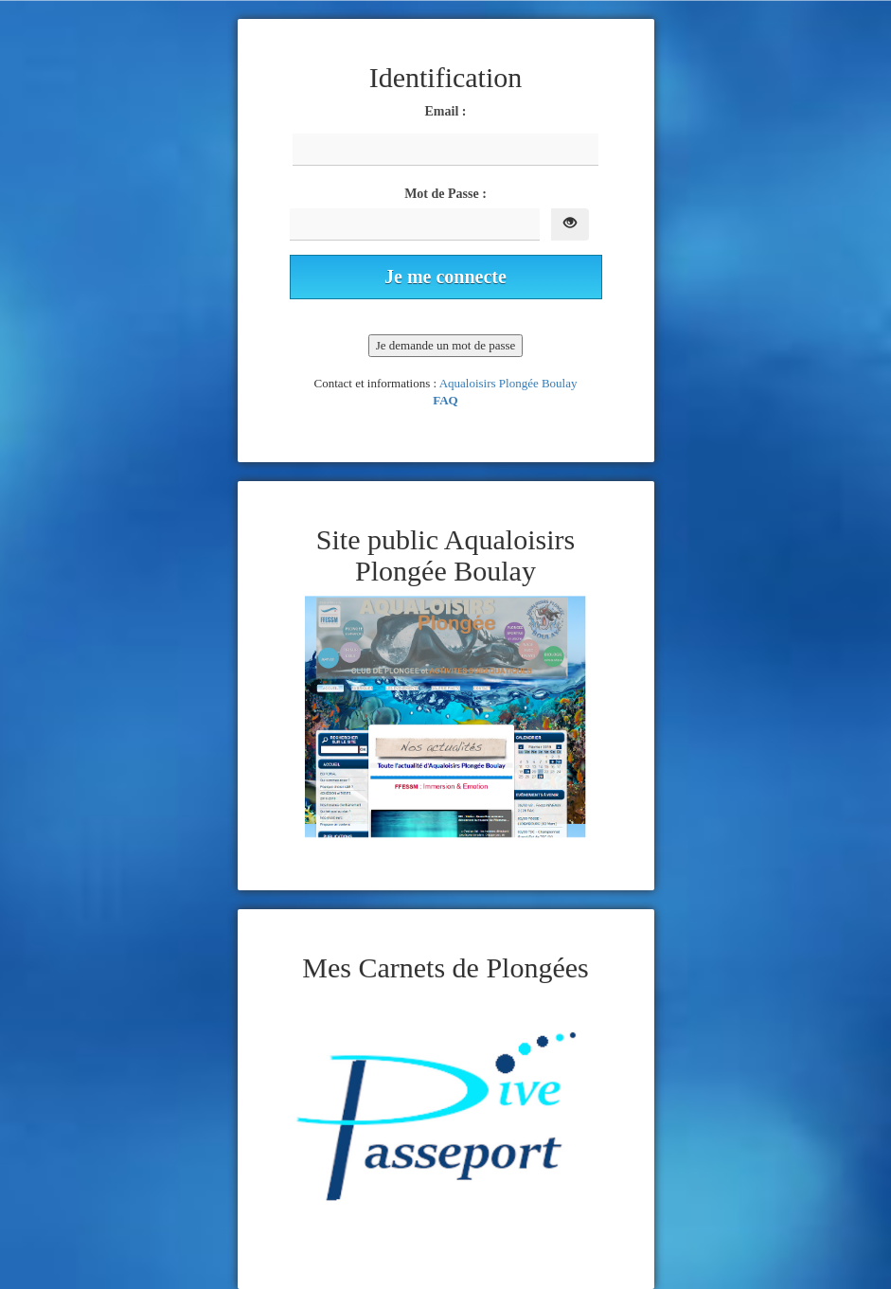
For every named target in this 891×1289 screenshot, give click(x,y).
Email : (446, 111)
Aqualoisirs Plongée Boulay (508, 383)
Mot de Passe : (445, 194)
